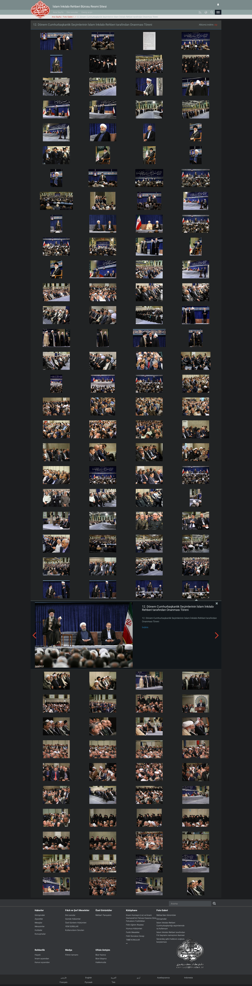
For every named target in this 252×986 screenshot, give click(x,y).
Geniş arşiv (86, 12)
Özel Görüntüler (104, 910)
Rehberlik (40, 950)
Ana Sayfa (58, 12)
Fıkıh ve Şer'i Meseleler (77, 910)
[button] (218, 12)
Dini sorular (72, 12)
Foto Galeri (68, 17)
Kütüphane (131, 910)
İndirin (145, 627)
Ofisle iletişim (103, 950)
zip (215, 24)
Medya (68, 950)
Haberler (39, 910)
